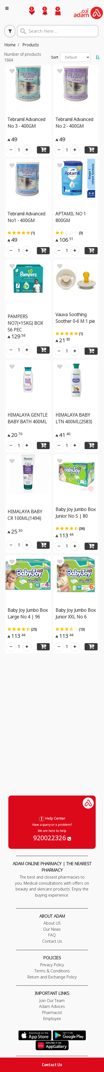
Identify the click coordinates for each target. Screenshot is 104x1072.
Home (10, 44)
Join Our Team (52, 1000)
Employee (52, 1018)
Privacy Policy (52, 964)
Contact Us (52, 1064)
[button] (42, 13)
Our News (52, 929)
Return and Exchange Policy (52, 977)
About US (52, 923)
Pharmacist (52, 1012)
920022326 (52, 838)
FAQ (52, 935)
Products (30, 44)
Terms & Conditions (52, 970)
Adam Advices (52, 1006)
